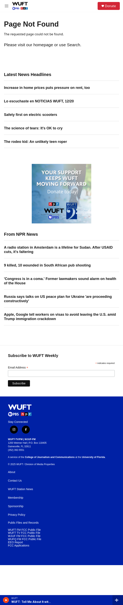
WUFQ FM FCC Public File (24, 539)
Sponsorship (15, 506)
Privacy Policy (16, 514)
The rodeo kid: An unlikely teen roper (35, 142)
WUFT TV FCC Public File (24, 532)
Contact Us (15, 480)
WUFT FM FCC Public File (24, 529)
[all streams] (117, 600)
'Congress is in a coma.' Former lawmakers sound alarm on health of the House (60, 281)
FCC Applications (18, 545)
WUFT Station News (20, 489)
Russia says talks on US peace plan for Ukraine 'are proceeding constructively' (58, 299)
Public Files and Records (23, 522)
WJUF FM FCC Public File (24, 536)
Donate (110, 6)
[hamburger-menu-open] (6, 6)
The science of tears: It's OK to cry (33, 128)
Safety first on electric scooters (30, 115)
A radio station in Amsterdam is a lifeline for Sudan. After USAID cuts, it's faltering (58, 249)
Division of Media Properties (40, 464)
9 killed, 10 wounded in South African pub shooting (47, 265)
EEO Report (15, 542)
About (11, 472)
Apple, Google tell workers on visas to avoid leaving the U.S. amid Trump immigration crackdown (60, 317)
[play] (6, 600)
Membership (15, 497)
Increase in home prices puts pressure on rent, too (47, 88)
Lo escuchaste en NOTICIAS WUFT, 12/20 (39, 101)
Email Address (18, 367)
